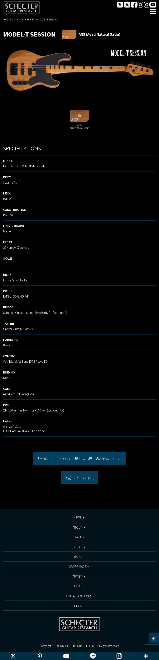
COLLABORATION (77, 596)
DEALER (77, 586)
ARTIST (77, 576)
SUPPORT (77, 606)
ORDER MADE (77, 566)
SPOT (77, 537)
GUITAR (77, 547)
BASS (77, 557)
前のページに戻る (81, 477)
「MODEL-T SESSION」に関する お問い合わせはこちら (78, 458)
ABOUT (77, 527)
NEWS (77, 517)
